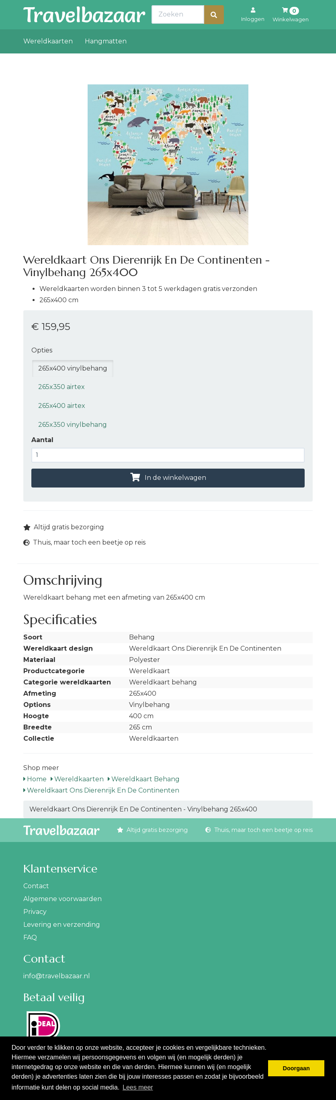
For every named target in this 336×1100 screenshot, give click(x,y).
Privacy (35, 912)
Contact (36, 886)
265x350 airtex (61, 387)
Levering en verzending (61, 924)
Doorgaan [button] (296, 1068)
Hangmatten (106, 59)
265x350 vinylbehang (72, 424)
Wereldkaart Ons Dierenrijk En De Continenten (101, 790)
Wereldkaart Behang (144, 779)
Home (35, 779)
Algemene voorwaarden (62, 899)
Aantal (42, 440)
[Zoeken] (214, 32)
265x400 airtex (61, 406)
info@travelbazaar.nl (56, 976)
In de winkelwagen (168, 477)
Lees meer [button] (138, 1087)
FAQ (30, 937)
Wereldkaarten (48, 59)
